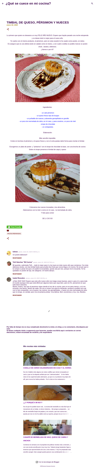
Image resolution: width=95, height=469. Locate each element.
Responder (17, 258)
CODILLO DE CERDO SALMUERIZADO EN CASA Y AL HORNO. (47, 368)
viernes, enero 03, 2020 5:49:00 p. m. (36, 278)
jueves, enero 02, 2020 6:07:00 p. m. (44, 262)
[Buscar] (53, 3)
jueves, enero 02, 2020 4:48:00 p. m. (29, 252)
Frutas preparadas (14, 233)
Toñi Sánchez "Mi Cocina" (23, 262)
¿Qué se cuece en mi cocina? (28, 3)
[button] (8, 29)
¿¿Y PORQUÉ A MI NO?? (32, 402)
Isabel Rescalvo (19, 278)
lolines (15, 252)
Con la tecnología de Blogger (47, 462)
